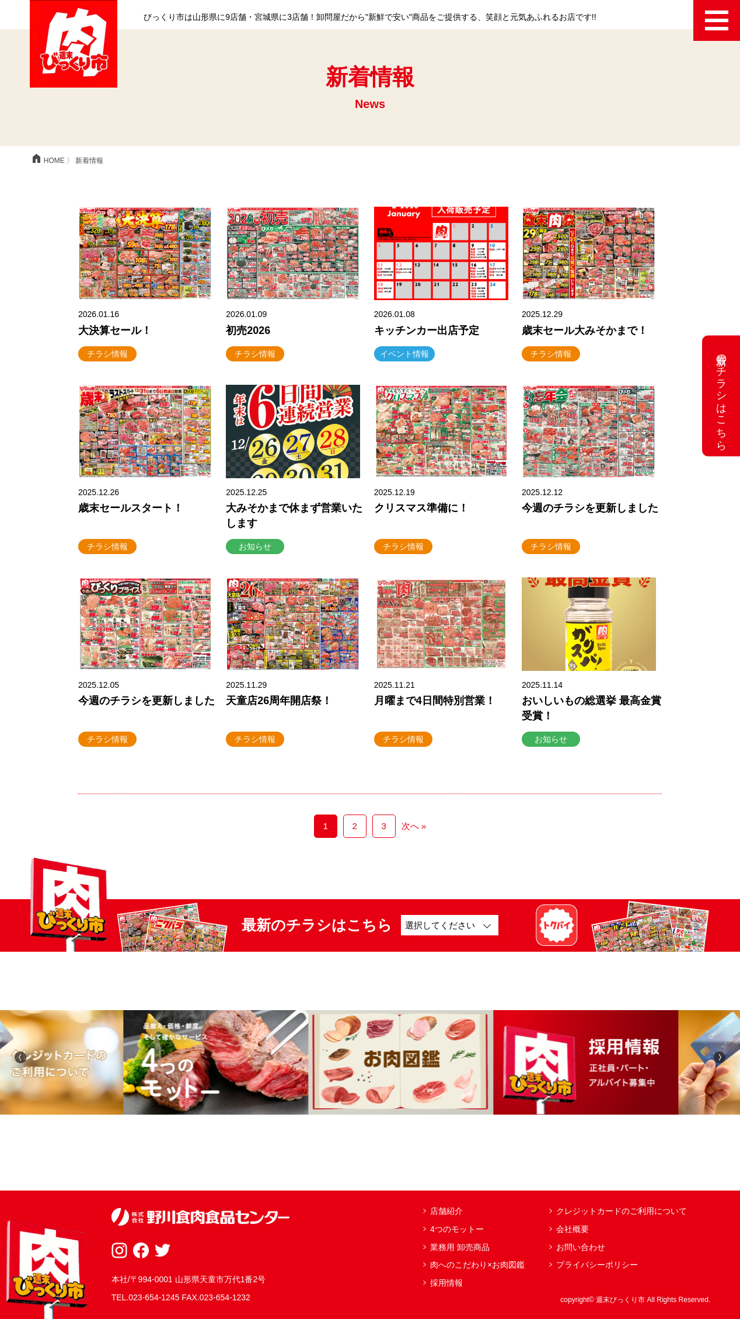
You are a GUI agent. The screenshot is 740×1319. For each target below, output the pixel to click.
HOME (47, 160)
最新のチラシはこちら (721, 395)
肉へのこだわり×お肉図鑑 (477, 1264)
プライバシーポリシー (597, 1264)
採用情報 (446, 1282)
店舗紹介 (446, 1211)
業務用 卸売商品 (460, 1247)
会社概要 (572, 1229)
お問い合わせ (580, 1247)
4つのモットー (457, 1229)
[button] (20, 1056)
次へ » (414, 826)
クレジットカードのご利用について (621, 1211)
